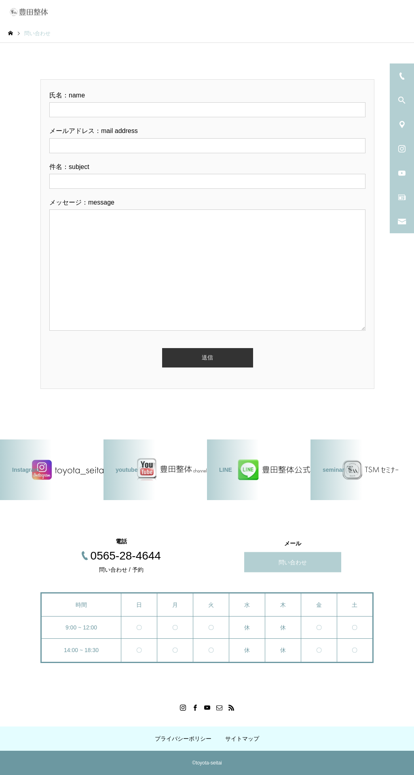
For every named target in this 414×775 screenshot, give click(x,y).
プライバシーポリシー (183, 738)
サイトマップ (242, 738)
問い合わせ (293, 562)
